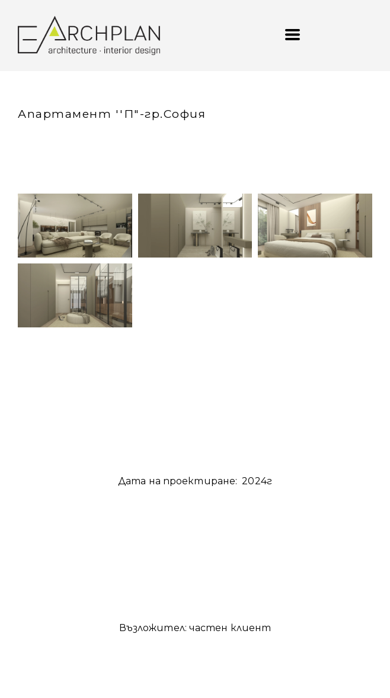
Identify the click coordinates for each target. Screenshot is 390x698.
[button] (292, 34)
